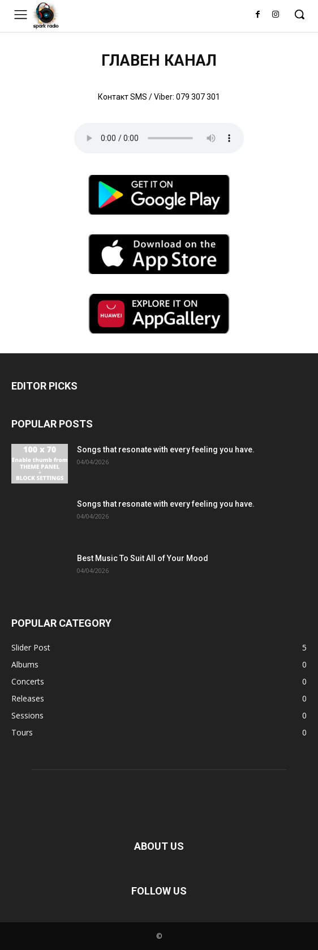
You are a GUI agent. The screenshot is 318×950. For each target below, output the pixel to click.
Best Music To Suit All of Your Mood (142, 558)
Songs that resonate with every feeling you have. (166, 449)
